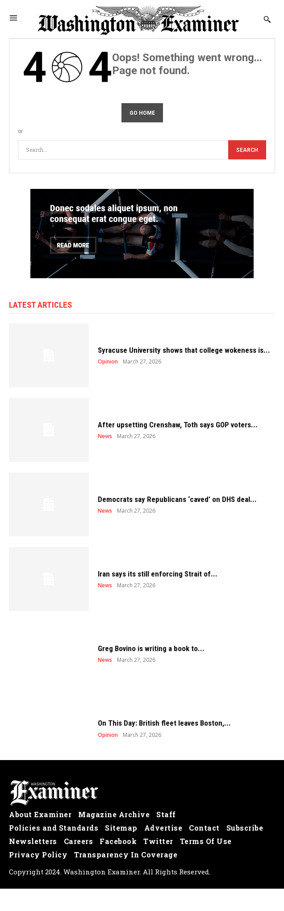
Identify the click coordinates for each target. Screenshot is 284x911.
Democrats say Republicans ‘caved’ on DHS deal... (177, 499)
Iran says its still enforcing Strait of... (157, 573)
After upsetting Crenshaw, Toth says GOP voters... (178, 424)
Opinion (108, 361)
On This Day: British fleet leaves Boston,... (164, 723)
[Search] (247, 149)
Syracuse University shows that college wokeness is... (184, 350)
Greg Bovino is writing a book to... (151, 648)
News (105, 436)
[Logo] (142, 793)
